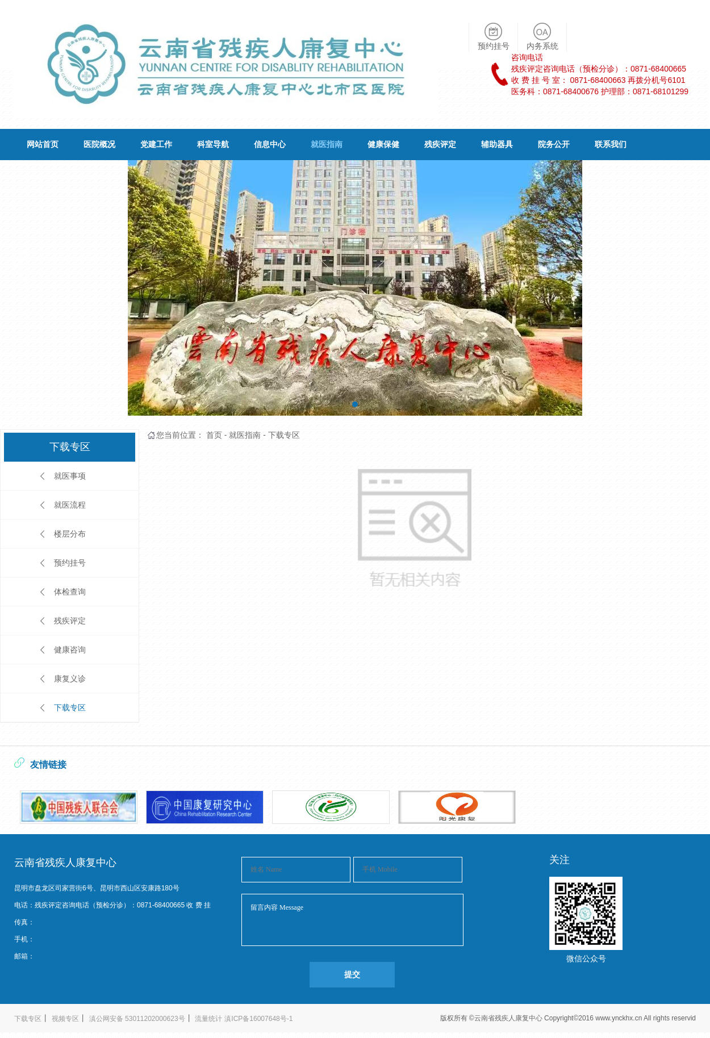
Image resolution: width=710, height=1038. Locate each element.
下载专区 (70, 707)
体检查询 (70, 591)
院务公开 (554, 144)
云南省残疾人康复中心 (509, 1018)
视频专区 (65, 1019)
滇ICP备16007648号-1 (258, 1019)
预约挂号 (70, 562)
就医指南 (327, 144)
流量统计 (208, 1019)
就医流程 (70, 504)
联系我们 (611, 144)
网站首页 (43, 144)
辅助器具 (497, 144)
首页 (214, 435)
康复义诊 (70, 678)
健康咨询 (70, 649)
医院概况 (99, 144)
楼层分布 (70, 533)
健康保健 (383, 144)
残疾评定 (440, 144)
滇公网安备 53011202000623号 (137, 1019)
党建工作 (156, 144)
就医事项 (70, 475)
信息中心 (270, 144)
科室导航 (213, 144)
